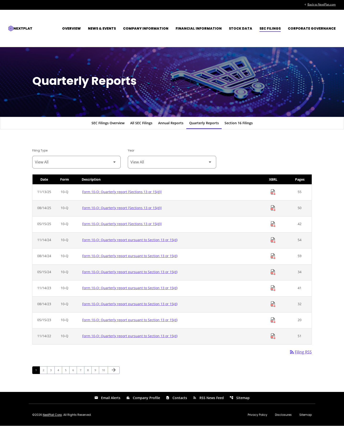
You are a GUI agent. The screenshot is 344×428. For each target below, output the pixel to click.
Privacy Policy (257, 417)
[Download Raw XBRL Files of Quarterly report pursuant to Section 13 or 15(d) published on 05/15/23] (273, 322)
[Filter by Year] (172, 164)
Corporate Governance (312, 28)
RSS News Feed (208, 400)
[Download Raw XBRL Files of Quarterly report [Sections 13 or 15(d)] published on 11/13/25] (273, 194)
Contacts (176, 400)
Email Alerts (107, 400)
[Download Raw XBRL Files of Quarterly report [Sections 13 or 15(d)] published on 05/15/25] (273, 226)
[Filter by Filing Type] (76, 164)
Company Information (145, 28)
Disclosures (283, 417)
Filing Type (40, 152)
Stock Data (240, 28)
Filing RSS (300, 354)
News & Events (102, 28)
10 (105, 372)
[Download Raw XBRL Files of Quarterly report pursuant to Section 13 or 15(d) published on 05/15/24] (273, 274)
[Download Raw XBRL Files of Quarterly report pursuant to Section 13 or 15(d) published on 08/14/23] (273, 306)
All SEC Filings (141, 125)
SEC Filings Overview (107, 125)
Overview (71, 28)
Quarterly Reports (204, 125)
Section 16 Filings (239, 125)
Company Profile (143, 400)
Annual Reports (170, 125)
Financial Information (199, 28)
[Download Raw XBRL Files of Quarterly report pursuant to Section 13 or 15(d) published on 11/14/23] (273, 290)
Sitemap (240, 400)
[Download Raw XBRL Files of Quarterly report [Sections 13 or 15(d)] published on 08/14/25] (273, 210)
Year (131, 152)
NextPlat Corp (52, 417)
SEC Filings (270, 28)
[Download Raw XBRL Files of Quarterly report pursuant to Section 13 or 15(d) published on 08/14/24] (273, 258)
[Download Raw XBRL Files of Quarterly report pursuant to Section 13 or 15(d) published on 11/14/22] (273, 338)
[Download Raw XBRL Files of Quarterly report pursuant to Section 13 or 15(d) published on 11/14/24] (273, 242)
